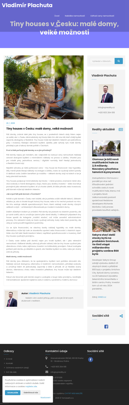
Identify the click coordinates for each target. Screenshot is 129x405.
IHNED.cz (102, 297)
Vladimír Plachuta (39, 293)
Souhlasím (12, 392)
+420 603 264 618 (58, 366)
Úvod (56, 15)
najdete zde (31, 386)
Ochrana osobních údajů (17, 367)
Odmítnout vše (31, 392)
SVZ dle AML (11, 372)
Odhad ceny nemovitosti (103, 15)
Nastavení (45, 397)
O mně (9, 359)
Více (57, 26)
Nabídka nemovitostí (75, 15)
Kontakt (9, 363)
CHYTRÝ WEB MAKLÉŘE (73, 393)
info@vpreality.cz (58, 372)
